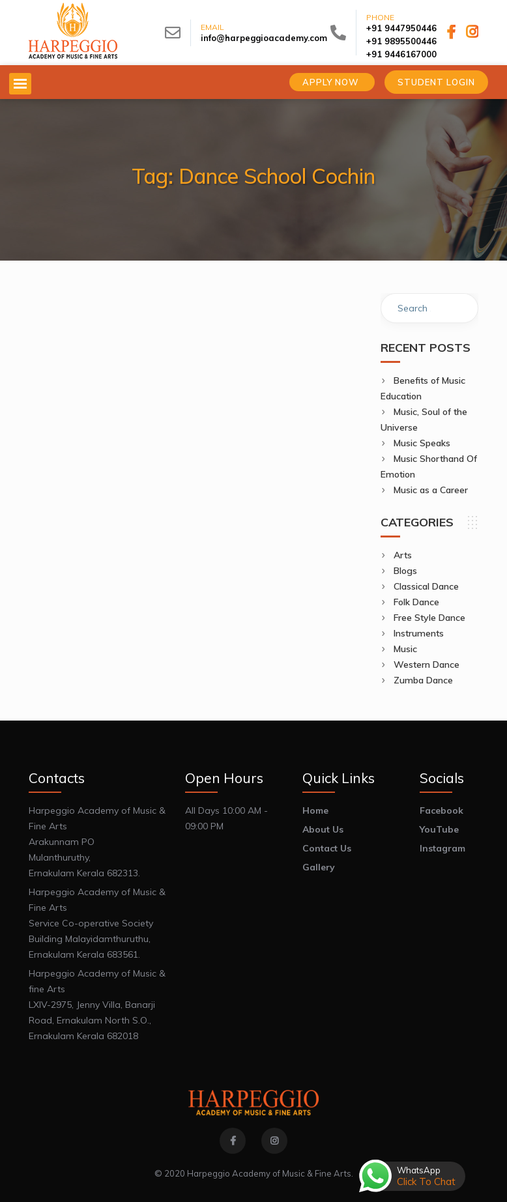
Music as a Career (431, 490)
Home (315, 810)
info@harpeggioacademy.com (264, 38)
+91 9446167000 (401, 54)
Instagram (442, 848)
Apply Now (332, 82)
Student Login (436, 82)
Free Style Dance (429, 617)
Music (405, 649)
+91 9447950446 (401, 28)
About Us (322, 829)
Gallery (318, 867)
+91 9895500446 (401, 41)
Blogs (405, 571)
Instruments (419, 633)
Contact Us (326, 848)
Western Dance (426, 664)
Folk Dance (416, 602)
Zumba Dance (423, 680)
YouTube (439, 829)
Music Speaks (422, 443)
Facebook (441, 810)
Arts (403, 555)
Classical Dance (426, 586)
